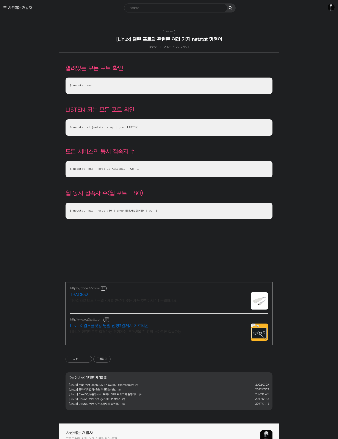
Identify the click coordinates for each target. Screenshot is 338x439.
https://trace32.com (84, 288)
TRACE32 (79, 295)
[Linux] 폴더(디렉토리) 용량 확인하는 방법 (92, 389)
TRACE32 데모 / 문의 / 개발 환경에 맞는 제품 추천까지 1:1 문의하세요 (123, 301)
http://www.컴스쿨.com (86, 319)
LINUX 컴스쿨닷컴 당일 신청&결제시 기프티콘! (110, 326)
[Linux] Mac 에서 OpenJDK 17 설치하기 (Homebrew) (101, 384)
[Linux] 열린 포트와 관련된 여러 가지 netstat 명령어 (169, 39)
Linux (80, 377)
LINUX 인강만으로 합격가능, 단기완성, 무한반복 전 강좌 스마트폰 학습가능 (125, 332)
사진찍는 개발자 (20, 8)
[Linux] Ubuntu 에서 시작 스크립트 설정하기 (94, 403)
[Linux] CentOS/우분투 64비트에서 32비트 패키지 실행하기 (103, 394)
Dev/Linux (169, 32)
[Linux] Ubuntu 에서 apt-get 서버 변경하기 (94, 399)
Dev (71, 377)
